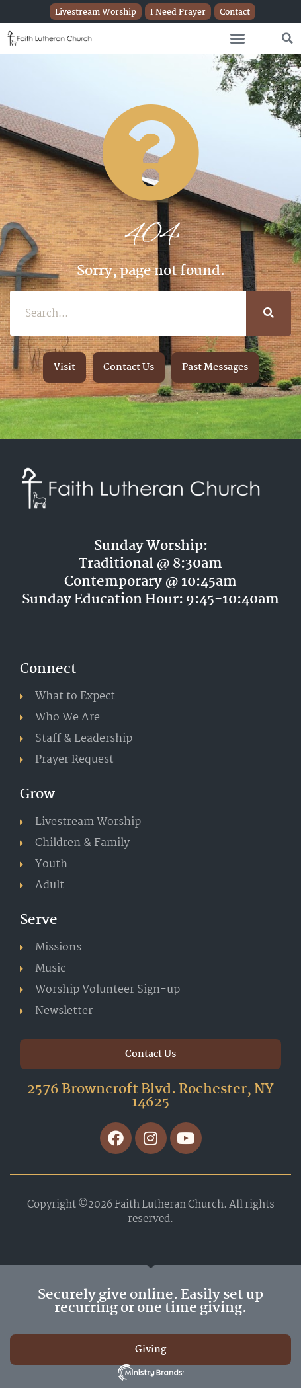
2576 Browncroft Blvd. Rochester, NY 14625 (150, 1096)
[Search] (268, 313)
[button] (237, 38)
